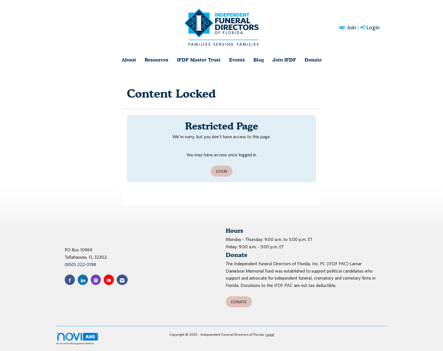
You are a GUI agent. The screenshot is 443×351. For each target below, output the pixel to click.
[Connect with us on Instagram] (96, 280)
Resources (156, 60)
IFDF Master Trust (199, 60)
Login (221, 171)
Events (237, 60)
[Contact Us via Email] (122, 280)
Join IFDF (284, 60)
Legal (270, 334)
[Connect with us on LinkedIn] (83, 280)
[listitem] (370, 27)
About (128, 60)
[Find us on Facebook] (70, 280)
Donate (313, 60)
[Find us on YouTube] (109, 280)
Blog (258, 60)
